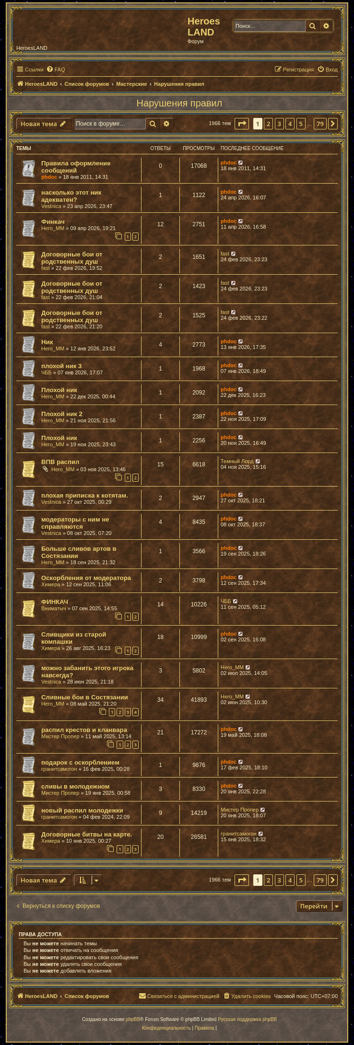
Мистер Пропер (60, 736)
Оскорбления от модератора (86, 577)
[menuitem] (55, 69)
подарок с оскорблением (80, 762)
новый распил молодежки (82, 810)
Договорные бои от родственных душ (71, 258)
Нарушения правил (180, 103)
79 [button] (320, 123)
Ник (47, 342)
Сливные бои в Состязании (84, 697)
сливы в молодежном (75, 786)
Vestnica (51, 206)
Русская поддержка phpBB (247, 1019)
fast (45, 268)
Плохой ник (59, 390)
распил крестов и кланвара (84, 729)
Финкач (53, 221)
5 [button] (301, 123)
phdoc (49, 177)
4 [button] (290, 123)
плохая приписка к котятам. (84, 495)
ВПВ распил (60, 461)
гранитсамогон (59, 769)
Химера (50, 584)
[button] (242, 123)
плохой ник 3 (61, 366)
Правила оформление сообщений (76, 167)
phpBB (133, 1019)
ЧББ (46, 372)
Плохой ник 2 (62, 414)
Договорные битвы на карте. (86, 834)
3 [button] (279, 123)
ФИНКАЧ (54, 601)
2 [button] (268, 123)
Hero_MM (52, 228)
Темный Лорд (237, 461)
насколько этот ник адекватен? (71, 196)
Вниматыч (53, 608)
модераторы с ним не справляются (75, 523)
